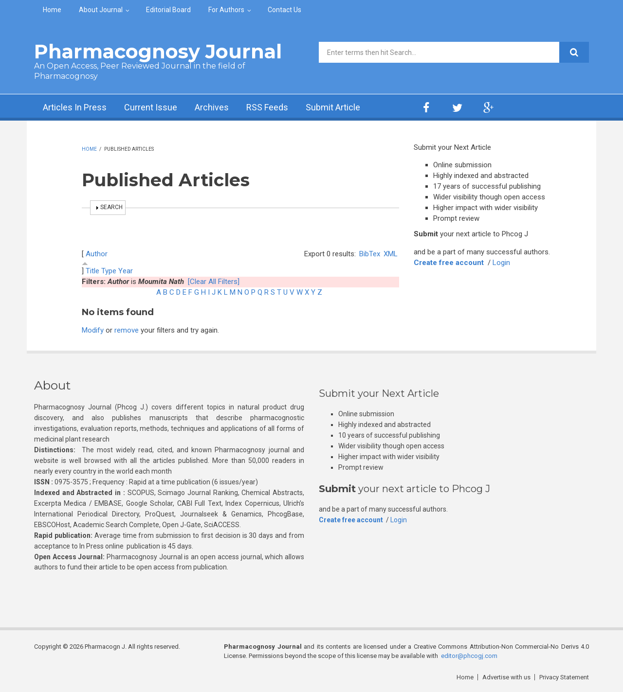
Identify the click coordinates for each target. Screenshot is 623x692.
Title (92, 270)
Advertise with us (506, 677)
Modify (93, 330)
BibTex (369, 253)
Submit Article (333, 107)
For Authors (226, 10)
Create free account (449, 262)
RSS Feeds (267, 107)
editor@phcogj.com (469, 655)
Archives (212, 107)
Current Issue (150, 107)
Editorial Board (168, 10)
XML (391, 253)
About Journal (101, 10)
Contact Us (284, 10)
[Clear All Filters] (213, 281)
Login (501, 262)
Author (97, 253)
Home (52, 10)
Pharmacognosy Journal (158, 51)
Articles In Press (75, 107)
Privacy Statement (564, 677)
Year (125, 270)
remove (126, 330)
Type (108, 270)
